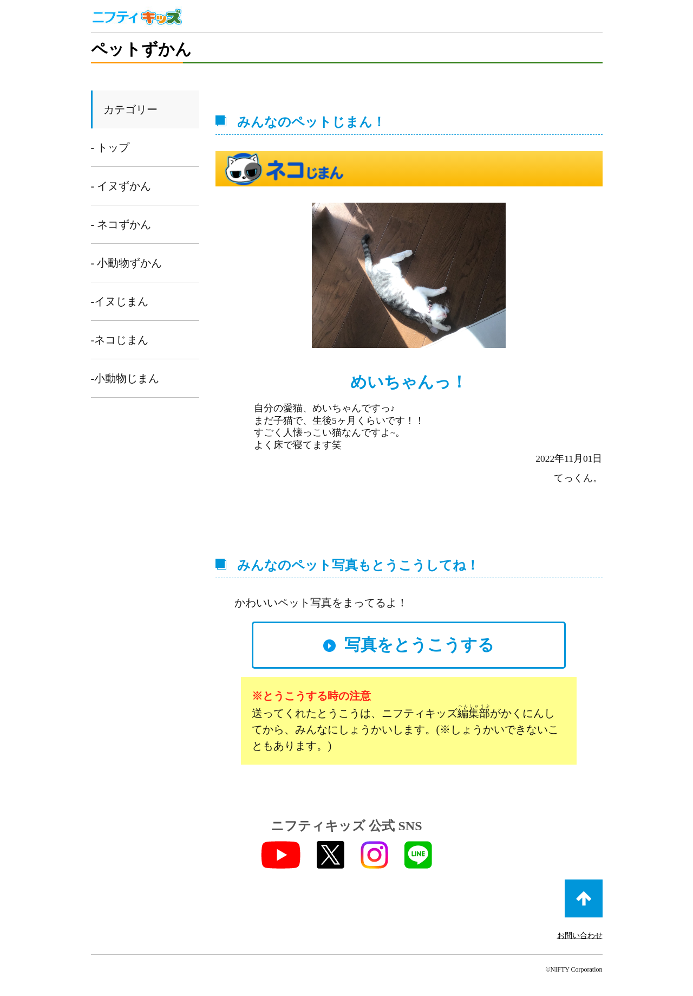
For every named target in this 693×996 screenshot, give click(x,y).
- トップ (110, 147)
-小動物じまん (125, 378)
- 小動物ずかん (126, 263)
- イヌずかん (121, 186)
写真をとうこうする (419, 645)
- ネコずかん (121, 224)
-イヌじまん (120, 301)
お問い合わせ (580, 936)
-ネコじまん (120, 340)
